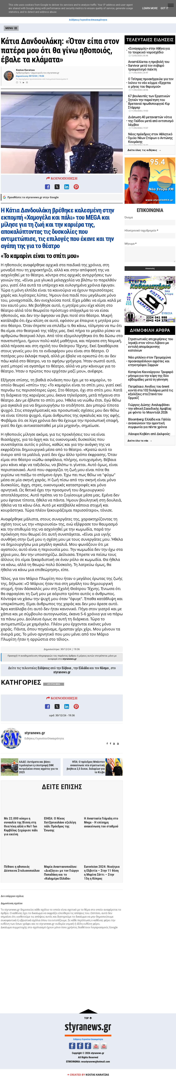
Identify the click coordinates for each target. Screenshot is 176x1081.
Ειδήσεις (44, 678)
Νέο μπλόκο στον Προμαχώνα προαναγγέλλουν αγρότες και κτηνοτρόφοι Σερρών (149, 361)
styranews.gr (61, 682)
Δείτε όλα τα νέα (140, 441)
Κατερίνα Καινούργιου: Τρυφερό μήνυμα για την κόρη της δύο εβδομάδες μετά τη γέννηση (150, 375)
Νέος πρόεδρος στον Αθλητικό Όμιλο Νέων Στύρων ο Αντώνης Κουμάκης (150, 138)
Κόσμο (104, 678)
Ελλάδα (84, 678)
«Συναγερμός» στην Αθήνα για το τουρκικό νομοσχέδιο (149, 50)
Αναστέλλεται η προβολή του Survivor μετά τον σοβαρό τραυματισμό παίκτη (148, 65)
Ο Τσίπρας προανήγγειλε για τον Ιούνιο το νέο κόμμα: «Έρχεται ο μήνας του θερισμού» (150, 83)
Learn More (149, 8)
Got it (164, 8)
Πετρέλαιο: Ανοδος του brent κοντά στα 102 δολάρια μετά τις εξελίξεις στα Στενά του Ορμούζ (150, 392)
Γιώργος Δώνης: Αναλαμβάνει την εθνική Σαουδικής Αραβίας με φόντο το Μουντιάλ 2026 (149, 408)
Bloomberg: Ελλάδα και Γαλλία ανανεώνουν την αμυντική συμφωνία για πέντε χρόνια (149, 423)
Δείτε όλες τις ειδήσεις (144, 150)
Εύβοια (66, 678)
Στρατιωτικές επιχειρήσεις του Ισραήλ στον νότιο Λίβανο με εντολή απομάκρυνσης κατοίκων (150, 344)
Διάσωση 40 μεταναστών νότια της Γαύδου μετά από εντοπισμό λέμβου (150, 121)
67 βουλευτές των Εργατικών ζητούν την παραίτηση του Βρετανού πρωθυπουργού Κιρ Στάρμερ (149, 101)
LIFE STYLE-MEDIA (53, 694)
